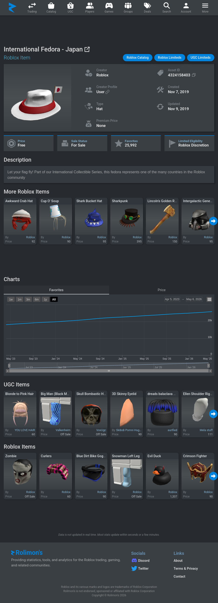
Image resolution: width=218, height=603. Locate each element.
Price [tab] (162, 290)
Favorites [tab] (56, 290)
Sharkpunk (120, 201)
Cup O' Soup (50, 201)
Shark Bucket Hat (89, 201)
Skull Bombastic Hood (92, 394)
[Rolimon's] (13, 8)
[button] (137, 57)
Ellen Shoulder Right (198, 394)
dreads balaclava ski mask (167, 394)
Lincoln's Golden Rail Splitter (168, 201)
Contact (179, 576)
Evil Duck (154, 456)
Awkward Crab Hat (19, 201)
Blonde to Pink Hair (19, 394)
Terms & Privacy (186, 568)
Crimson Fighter (195, 456)
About (178, 560)
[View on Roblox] (87, 49)
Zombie (11, 456)
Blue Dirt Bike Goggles (92, 456)
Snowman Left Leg (126, 456)
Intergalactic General (198, 201)
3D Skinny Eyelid (124, 394)
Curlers (46, 456)
